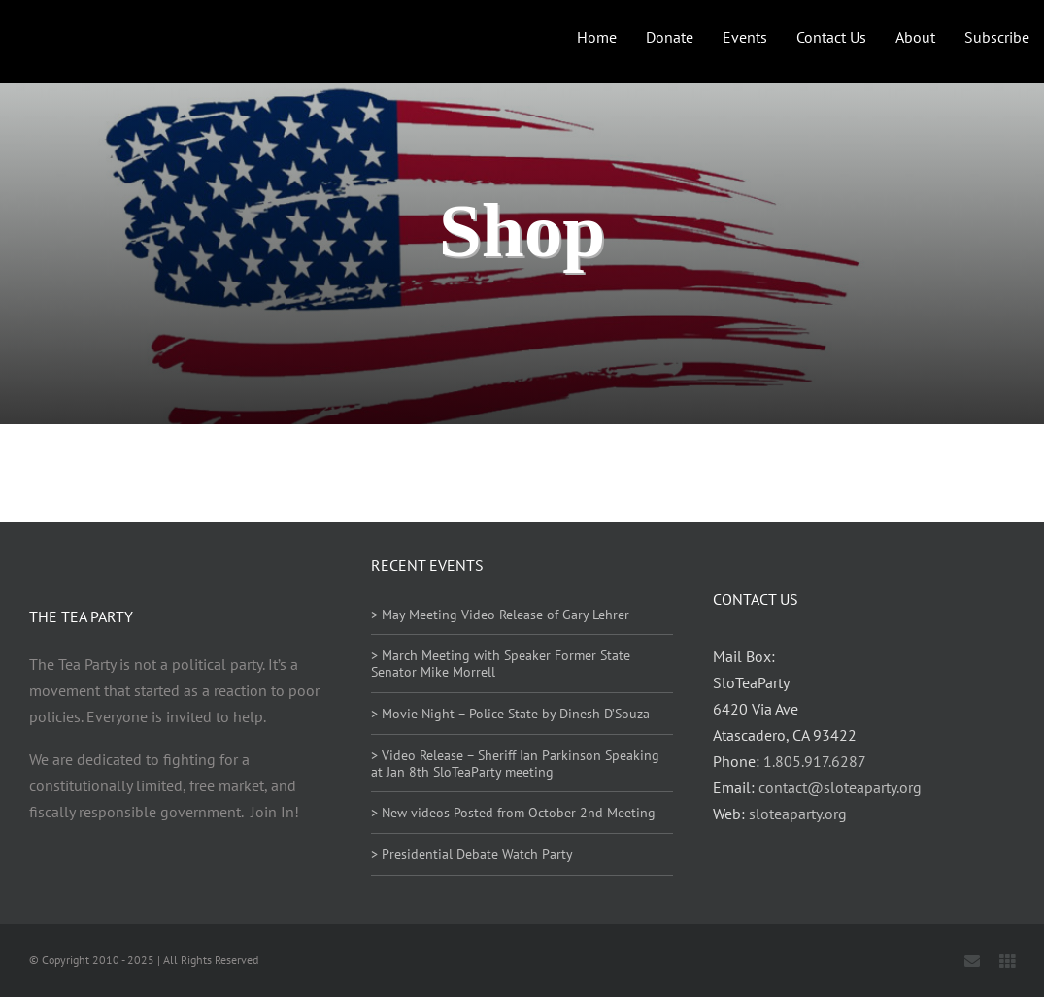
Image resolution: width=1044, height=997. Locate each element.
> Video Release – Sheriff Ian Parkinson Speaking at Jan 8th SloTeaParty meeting (515, 764)
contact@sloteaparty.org (840, 787)
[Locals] (1007, 961)
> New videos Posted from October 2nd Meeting (513, 812)
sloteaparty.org (798, 813)
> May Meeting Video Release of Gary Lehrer (500, 614)
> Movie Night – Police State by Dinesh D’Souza (510, 713)
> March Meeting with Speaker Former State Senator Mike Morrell (500, 664)
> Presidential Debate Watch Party (472, 854)
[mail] (972, 961)
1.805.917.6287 (814, 761)
